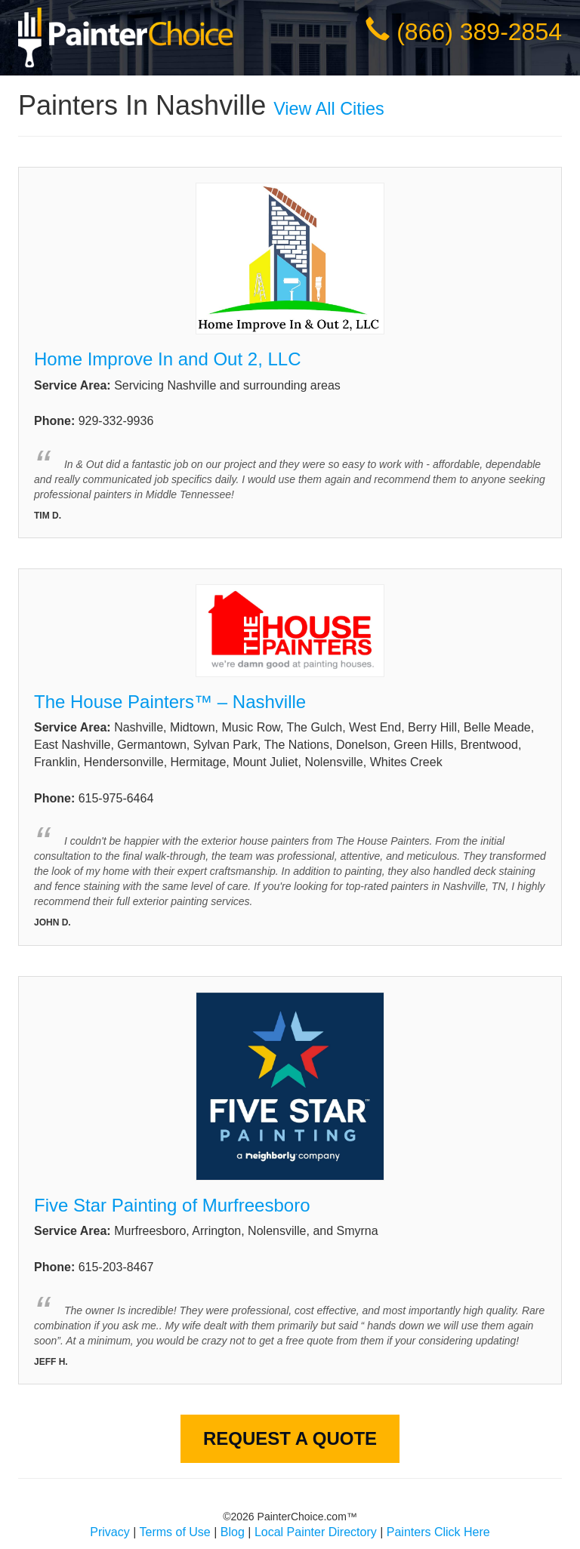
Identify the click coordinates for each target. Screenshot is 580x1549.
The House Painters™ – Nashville (172, 701)
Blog (233, 1532)
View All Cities (328, 109)
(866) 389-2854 (479, 31)
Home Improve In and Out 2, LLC (167, 359)
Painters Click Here (438, 1532)
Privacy (109, 1532)
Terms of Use (175, 1532)
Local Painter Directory (316, 1532)
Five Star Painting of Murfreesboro (172, 1205)
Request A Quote (290, 1438)
